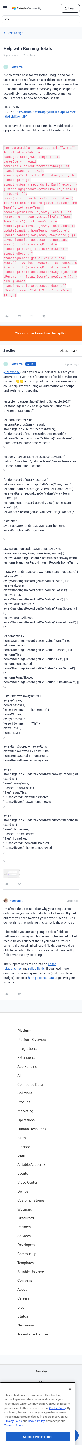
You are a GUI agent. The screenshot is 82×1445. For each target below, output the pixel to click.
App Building (27, 1066)
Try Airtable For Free (32, 1334)
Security (41, 1371)
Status (22, 1316)
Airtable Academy (31, 1164)
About (22, 1289)
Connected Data (30, 1084)
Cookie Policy (57, 1428)
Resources (25, 1217)
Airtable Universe (30, 1271)
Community (26, 1253)
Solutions (24, 1093)
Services (24, 1235)
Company (24, 1280)
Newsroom (25, 1325)
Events (22, 1173)
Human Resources (31, 1129)
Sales (21, 1137)
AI (19, 1075)
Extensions (26, 1057)
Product (23, 1102)
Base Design (15, 33)
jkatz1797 (17, 67)
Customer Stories (30, 1200)
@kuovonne (11, 372)
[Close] (70, 1409)
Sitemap (41, 1394)
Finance (23, 1146)
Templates (25, 1262)
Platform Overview (31, 1039)
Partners (24, 1226)
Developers (26, 1244)
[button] (4, 9)
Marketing (25, 1111)
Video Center (27, 1182)
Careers (23, 1298)
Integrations (27, 1048)
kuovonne (16, 900)
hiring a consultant (41, 978)
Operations (26, 1120)
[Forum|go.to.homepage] (26, 8)
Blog (20, 1307)
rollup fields (36, 968)
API (41, 1382)
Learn (21, 1155)
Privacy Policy (13, 1441)
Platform (24, 1030)
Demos (22, 1191)
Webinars (24, 1209)
